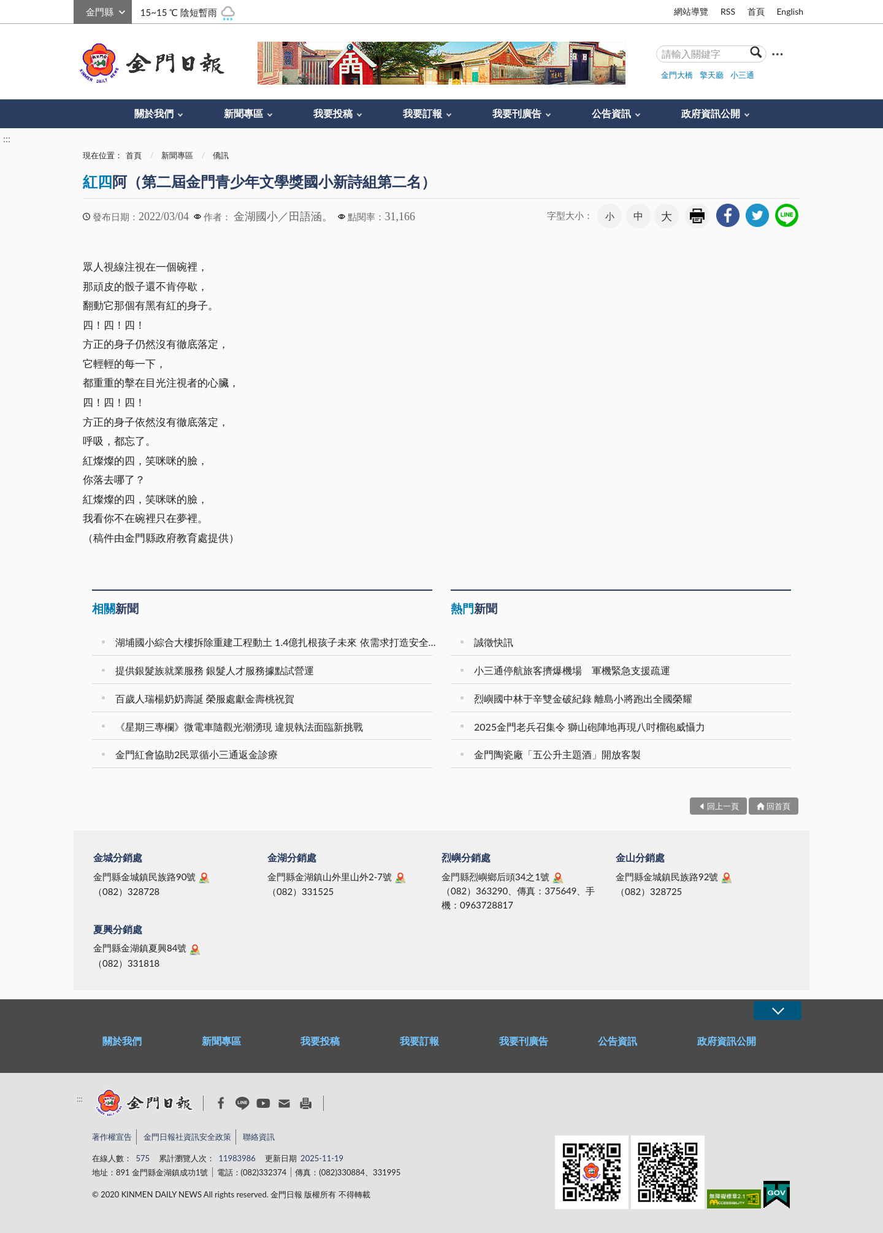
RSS (728, 11)
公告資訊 (611, 113)
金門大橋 (677, 75)
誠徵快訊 (493, 642)
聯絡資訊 (259, 1137)
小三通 (742, 75)
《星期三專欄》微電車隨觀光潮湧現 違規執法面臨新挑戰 (239, 726)
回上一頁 (723, 806)
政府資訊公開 (710, 113)
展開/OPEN (777, 1010)
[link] (728, 215)
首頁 (756, 11)
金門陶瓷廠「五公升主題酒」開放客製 (557, 754)
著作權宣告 (112, 1137)
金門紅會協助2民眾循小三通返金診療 (196, 754)
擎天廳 (712, 75)
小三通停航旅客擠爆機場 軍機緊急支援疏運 (572, 670)
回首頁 (778, 806)
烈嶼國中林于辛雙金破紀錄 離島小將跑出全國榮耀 (583, 698)
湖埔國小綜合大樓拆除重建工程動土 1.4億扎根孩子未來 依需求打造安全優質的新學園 (275, 642)
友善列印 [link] (697, 216)
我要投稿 (333, 113)
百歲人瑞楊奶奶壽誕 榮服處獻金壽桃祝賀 (204, 698)
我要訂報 (422, 113)
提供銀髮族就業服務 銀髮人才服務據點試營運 (214, 670)
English (789, 11)
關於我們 (154, 113)
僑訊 (221, 155)
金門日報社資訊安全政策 (187, 1137)
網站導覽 (691, 11)
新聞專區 (243, 113)
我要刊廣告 (516, 113)
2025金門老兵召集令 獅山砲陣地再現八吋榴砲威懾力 (589, 726)
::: (80, 10)
